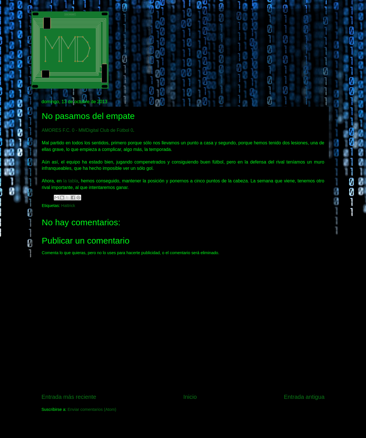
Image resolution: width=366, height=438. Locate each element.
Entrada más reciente (68, 397)
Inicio (190, 397)
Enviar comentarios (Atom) (91, 409)
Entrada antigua (304, 397)
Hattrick (68, 205)
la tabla (70, 180)
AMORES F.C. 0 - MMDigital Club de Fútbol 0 (87, 130)
